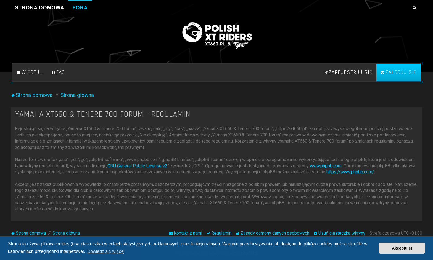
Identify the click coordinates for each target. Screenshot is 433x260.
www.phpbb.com (326, 165)
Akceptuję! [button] (402, 248)
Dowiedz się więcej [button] (106, 251)
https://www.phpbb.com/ (350, 172)
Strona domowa (39, 7)
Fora (80, 7)
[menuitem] (58, 72)
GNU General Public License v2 (137, 165)
